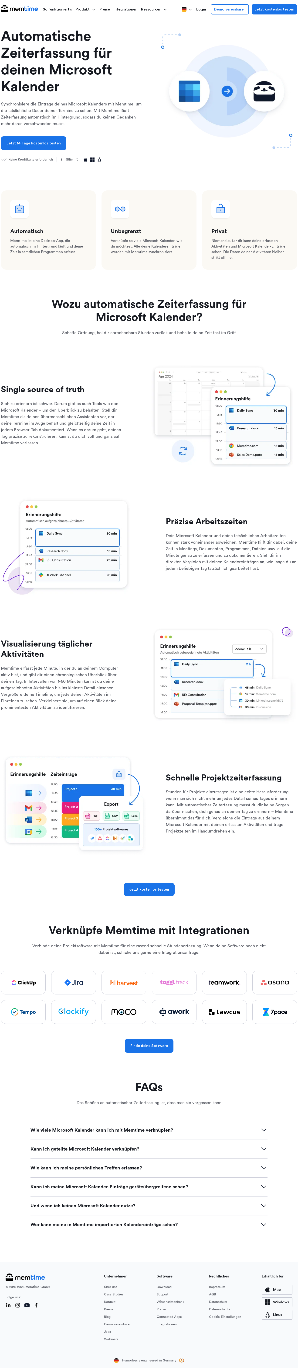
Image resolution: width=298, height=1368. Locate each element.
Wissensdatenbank (170, 1302)
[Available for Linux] (99, 159)
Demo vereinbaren (230, 9)
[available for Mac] (277, 1290)
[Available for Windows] (92, 159)
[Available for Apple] (85, 159)
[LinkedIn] (8, 1305)
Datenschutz (218, 1302)
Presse (109, 1309)
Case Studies (113, 1294)
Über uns (110, 1287)
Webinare (111, 1339)
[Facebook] (36, 1305)
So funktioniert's (57, 9)
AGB (212, 1294)
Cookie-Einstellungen (225, 1317)
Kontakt (109, 1302)
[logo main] (19, 9)
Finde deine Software (149, 1046)
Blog (107, 1317)
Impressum (217, 1287)
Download (164, 1287)
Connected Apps (169, 1317)
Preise (104, 9)
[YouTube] (27, 1305)
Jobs (107, 1331)
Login (201, 9)
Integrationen (125, 9)
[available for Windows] (277, 1302)
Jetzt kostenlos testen (274, 9)
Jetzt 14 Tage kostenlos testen (34, 143)
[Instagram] (17, 1305)
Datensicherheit (221, 1309)
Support (162, 1294)
